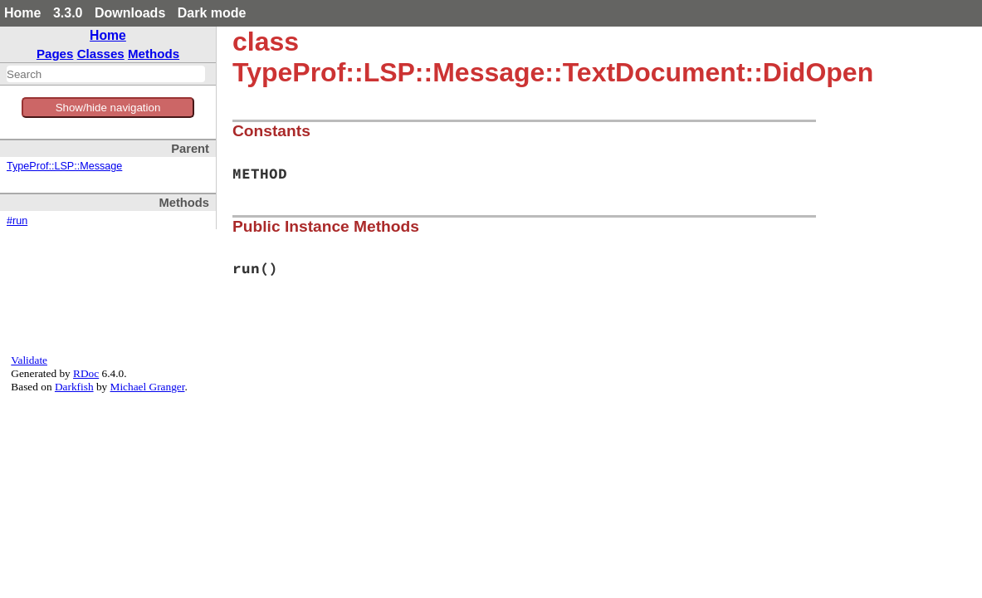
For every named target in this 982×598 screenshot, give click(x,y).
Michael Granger (147, 386)
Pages (55, 54)
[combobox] (106, 74)
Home (22, 13)
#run (17, 221)
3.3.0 (68, 13)
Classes (101, 54)
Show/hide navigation (108, 107)
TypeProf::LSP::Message (64, 166)
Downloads (130, 13)
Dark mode (212, 13)
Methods (153, 54)
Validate (29, 360)
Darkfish (74, 386)
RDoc (86, 373)
